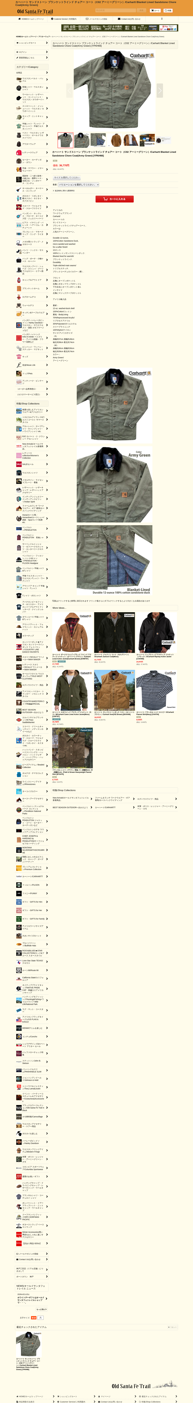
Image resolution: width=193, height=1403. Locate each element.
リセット (172, 1327)
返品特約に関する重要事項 (63, 191)
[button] (162, 19)
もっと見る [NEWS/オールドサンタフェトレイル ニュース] (42, 1309)
